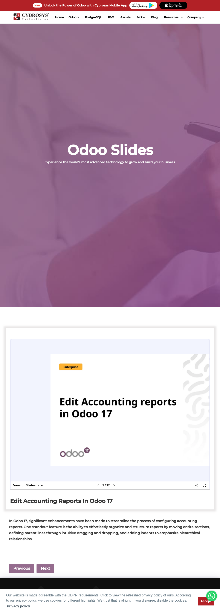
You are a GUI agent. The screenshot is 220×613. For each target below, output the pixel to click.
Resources (171, 17)
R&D (111, 17)
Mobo (141, 17)
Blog (154, 17)
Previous (21, 568)
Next (45, 568)
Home (59, 17)
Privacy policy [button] (18, 606)
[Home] (31, 17)
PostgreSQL (93, 17)
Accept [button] (206, 601)
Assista (125, 17)
